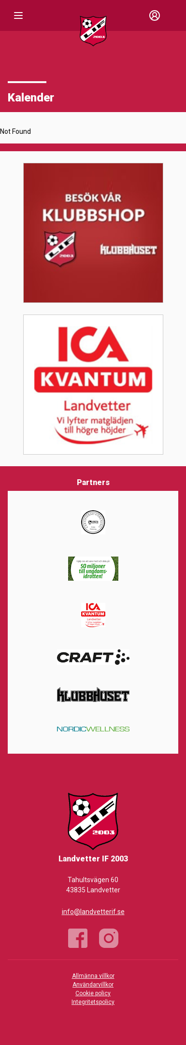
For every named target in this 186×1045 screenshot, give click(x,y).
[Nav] (18, 15)
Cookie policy (93, 993)
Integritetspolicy (93, 1002)
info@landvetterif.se (93, 912)
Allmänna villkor (93, 976)
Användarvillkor (93, 984)
